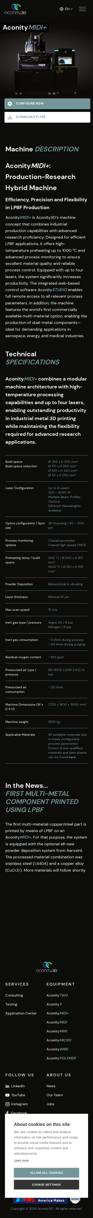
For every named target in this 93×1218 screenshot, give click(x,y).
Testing (11, 1004)
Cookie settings (46, 1184)
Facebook (16, 1113)
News (50, 1086)
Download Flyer (26, 117)
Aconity (57, 995)
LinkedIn (15, 1086)
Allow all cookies (46, 1172)
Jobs (50, 1104)
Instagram (16, 1104)
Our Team (54, 1095)
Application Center (21, 1013)
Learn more (21, 1160)
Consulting (14, 995)
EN (67, 9)
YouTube (15, 1095)
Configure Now (25, 103)
